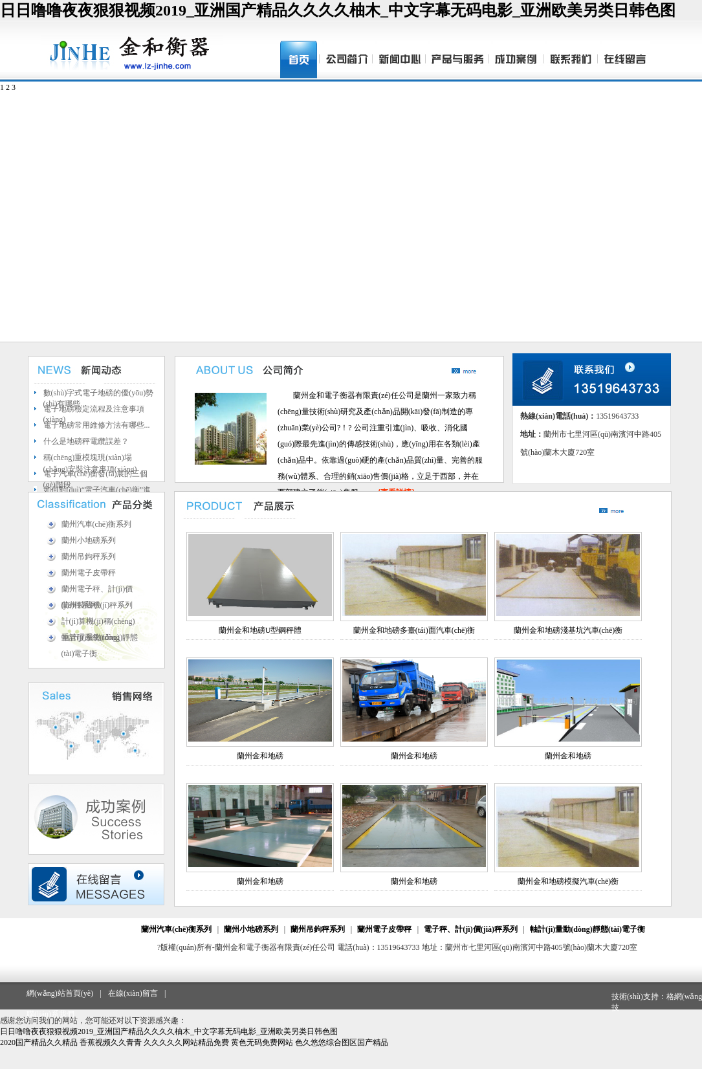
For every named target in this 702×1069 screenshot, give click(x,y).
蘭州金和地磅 (260, 755)
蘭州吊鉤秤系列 (88, 556)
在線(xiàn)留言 (133, 993)
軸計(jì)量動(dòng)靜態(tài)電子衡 (587, 929)
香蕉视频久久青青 (111, 1042)
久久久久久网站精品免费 (186, 1042)
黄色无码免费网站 (262, 1042)
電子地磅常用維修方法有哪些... (96, 425)
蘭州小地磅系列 (88, 540)
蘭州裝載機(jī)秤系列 (97, 605)
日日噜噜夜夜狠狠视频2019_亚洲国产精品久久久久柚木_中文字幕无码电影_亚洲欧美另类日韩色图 (337, 10)
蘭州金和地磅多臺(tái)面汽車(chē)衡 (414, 630)
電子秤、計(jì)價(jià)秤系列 (471, 929)
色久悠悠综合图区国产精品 (341, 1042)
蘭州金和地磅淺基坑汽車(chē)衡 (568, 630)
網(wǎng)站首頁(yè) (60, 993)
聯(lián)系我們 (50, 1014)
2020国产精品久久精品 (39, 1042)
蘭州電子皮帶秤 (88, 572)
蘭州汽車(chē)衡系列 (96, 524)
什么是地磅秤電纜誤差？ (86, 441)
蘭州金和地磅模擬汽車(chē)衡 (568, 881)
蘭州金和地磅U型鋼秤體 (260, 630)
